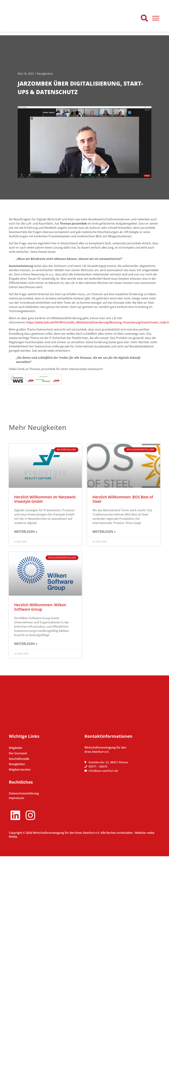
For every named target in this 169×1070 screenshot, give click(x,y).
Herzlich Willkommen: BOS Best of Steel (122, 499)
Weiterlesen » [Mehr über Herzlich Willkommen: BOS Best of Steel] (104, 531)
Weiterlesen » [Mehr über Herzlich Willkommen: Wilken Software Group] (25, 644)
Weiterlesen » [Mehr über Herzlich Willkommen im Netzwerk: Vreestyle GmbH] (25, 531)
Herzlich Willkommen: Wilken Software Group (40, 607)
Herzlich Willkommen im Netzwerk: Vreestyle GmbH (45, 499)
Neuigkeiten (45, 74)
